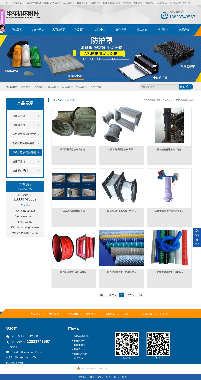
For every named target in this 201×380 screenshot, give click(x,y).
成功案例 (142, 29)
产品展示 (79, 29)
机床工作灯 (79, 349)
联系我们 (184, 29)
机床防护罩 (79, 340)
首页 (159, 100)
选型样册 (121, 29)
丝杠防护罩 (53, 86)
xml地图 (20, 362)
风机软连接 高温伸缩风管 (183, 100)
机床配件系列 (80, 354)
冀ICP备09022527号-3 (26, 357)
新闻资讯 (91, 313)
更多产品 (78, 358)
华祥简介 (163, 29)
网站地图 (10, 362)
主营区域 (81, 377)
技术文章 (110, 313)
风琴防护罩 (58, 29)
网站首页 (17, 29)
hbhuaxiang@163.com (28, 227)
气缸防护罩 (81, 86)
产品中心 (73, 328)
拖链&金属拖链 (81, 336)
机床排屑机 (37, 29)
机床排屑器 (95, 86)
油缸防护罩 (67, 86)
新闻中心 (100, 29)
